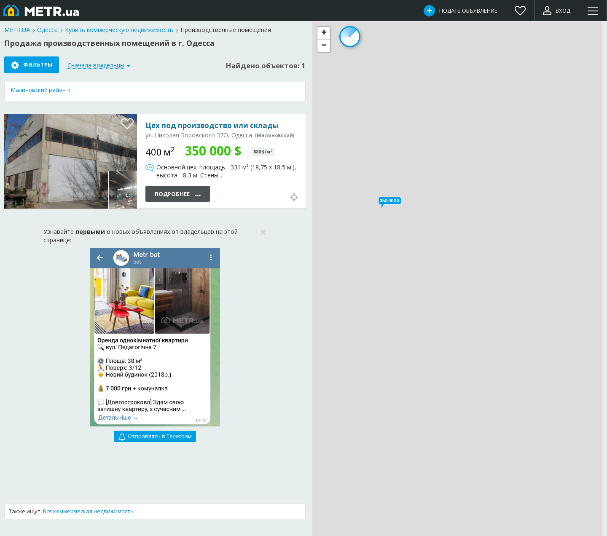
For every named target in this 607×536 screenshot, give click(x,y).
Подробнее (178, 194)
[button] (389, 201)
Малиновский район (38, 90)
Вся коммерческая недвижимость (88, 511)
